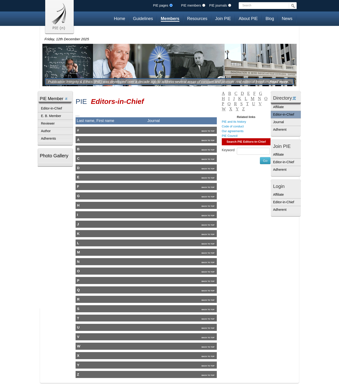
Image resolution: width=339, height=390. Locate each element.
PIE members (191, 5)
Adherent (280, 129)
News (287, 18)
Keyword (228, 150)
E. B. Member (51, 116)
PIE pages (160, 5)
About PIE (248, 18)
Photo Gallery (54, 155)
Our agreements (232, 131)
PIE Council (230, 136)
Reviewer (48, 123)
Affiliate (278, 107)
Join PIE (223, 18)
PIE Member (51, 98)
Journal (278, 122)
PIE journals (218, 5)
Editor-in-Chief (51, 108)
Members (170, 18)
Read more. (279, 82)
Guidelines (143, 18)
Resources (197, 18)
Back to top (208, 131)
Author (46, 131)
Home (119, 18)
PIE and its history (234, 121)
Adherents (48, 138)
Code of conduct (233, 126)
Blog (270, 18)
